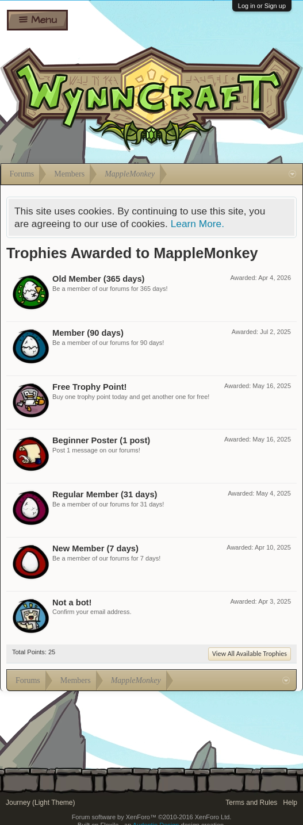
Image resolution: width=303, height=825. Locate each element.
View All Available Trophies (249, 654)
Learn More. (197, 223)
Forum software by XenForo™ (152, 817)
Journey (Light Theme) (40, 803)
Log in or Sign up (262, 5)
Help (290, 803)
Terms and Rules (251, 803)
